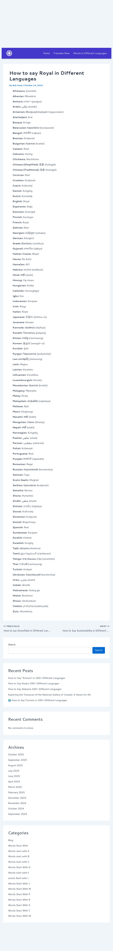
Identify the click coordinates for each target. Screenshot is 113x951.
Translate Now (61, 53)
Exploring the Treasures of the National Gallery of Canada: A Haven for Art (49, 695)
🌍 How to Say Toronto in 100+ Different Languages (37, 700)
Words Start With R (19, 900)
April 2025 (14, 782)
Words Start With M (19, 889)
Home (46, 53)
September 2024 (17, 814)
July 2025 (13, 771)
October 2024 (16, 809)
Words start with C (18, 862)
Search (11, 645)
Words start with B (18, 857)
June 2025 (14, 776)
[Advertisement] (56, 23)
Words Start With (18, 846)
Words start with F (18, 873)
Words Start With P (19, 894)
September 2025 (17, 760)
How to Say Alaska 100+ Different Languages (33, 684)
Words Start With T (19, 911)
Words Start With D (19, 867)
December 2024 (17, 798)
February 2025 (16, 793)
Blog (10, 840)
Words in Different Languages (90, 53)
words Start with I (18, 878)
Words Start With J (19, 884)
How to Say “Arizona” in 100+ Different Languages (36, 678)
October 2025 (16, 755)
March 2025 (15, 787)
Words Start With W (19, 916)
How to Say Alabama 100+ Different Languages (34, 689)
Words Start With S (19, 905)
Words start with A (18, 851)
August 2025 (15, 766)
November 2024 (17, 803)
